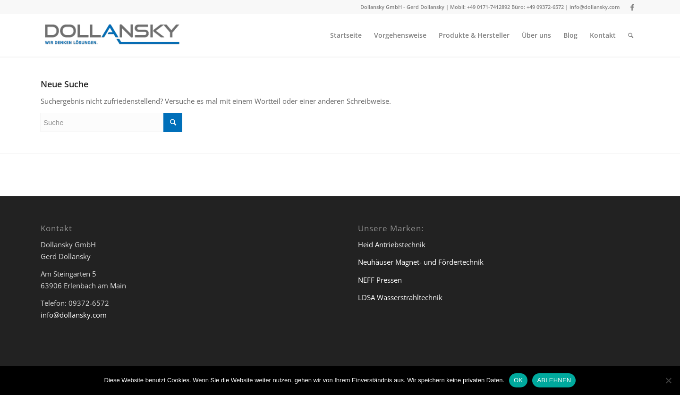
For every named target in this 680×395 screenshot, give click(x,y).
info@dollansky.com (595, 6)
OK (518, 380)
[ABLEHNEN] (668, 380)
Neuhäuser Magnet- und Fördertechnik (421, 262)
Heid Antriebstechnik (391, 244)
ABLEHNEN (554, 380)
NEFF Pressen (380, 280)
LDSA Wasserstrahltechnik (400, 297)
